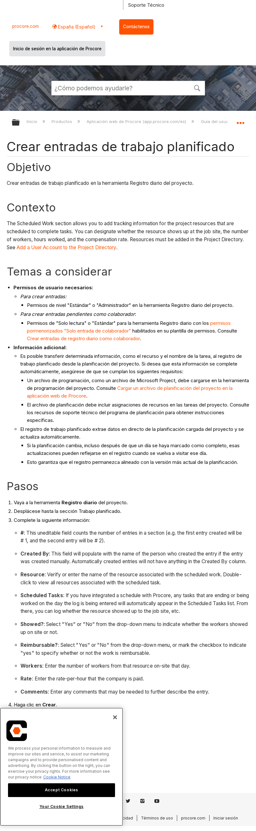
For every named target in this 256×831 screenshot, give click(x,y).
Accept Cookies (61, 789)
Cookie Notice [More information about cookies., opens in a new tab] (56, 777)
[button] (197, 87)
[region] (61, 767)
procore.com (25, 26)
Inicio (32, 121)
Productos (62, 121)
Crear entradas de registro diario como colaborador (83, 338)
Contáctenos (136, 26)
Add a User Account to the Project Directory (66, 247)
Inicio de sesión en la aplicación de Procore (57, 48)
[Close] (115, 717)
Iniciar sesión (225, 818)
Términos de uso (157, 818)
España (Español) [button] (76, 26)
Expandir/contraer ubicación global (240, 120)
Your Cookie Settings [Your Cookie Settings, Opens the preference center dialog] (61, 806)
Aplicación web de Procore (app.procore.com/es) (137, 121)
